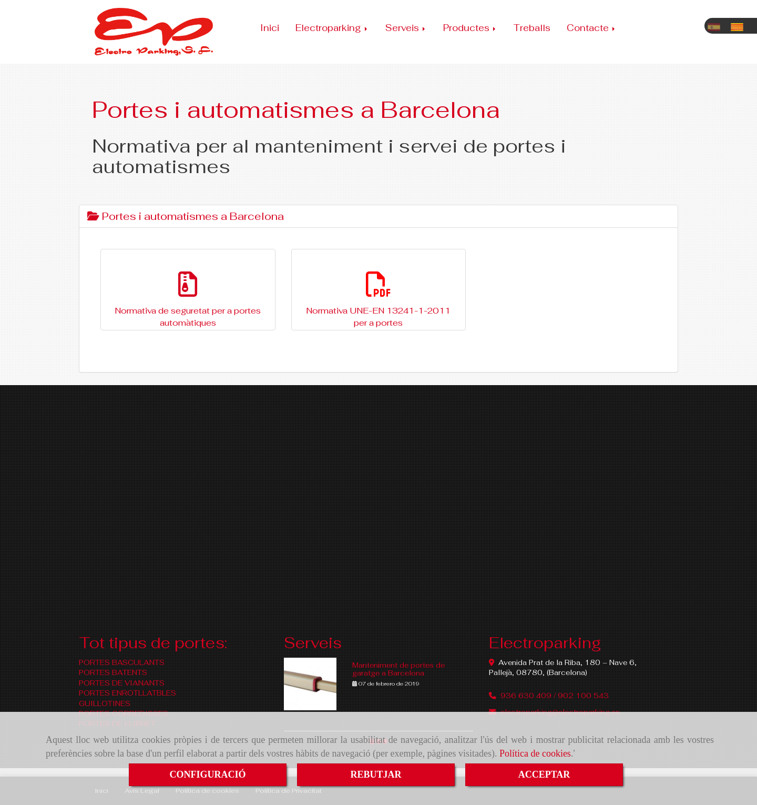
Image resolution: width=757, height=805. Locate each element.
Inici (269, 28)
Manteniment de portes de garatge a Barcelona (398, 669)
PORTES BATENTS (113, 672)
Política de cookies (535, 753)
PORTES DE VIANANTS (122, 683)
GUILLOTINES (104, 703)
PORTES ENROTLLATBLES (127, 693)
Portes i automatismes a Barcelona (185, 216)
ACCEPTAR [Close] (544, 774)
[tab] (378, 216)
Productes (470, 28)
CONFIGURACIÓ (207, 774)
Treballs (532, 28)
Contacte (592, 28)
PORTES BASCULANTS (122, 662)
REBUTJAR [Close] (375, 774)
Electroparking (332, 28)
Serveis (406, 28)
